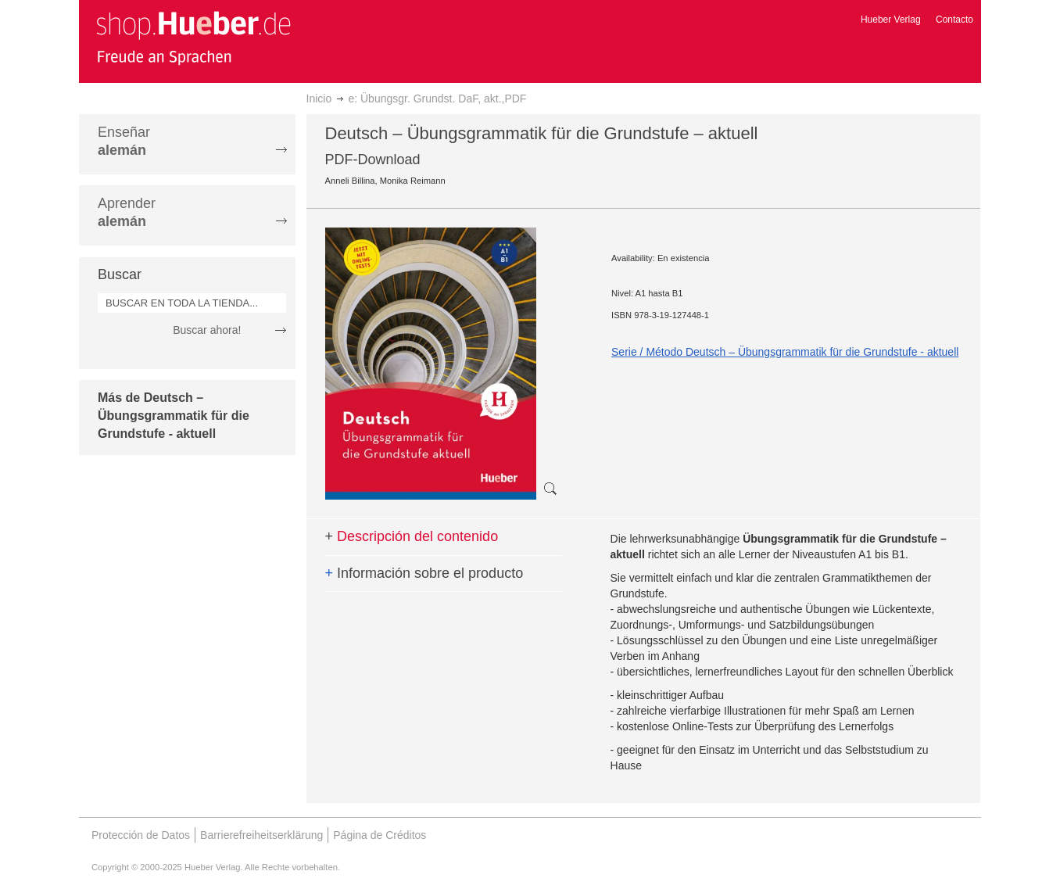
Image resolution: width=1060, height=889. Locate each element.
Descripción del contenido (412, 536)
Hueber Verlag (891, 19)
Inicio (319, 98)
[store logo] (193, 37)
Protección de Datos (140, 835)
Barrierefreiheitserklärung (261, 835)
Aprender (127, 212)
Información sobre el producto (424, 573)
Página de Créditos (379, 835)
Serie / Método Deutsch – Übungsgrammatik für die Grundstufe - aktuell (784, 352)
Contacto (954, 19)
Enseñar (124, 141)
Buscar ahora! (207, 330)
